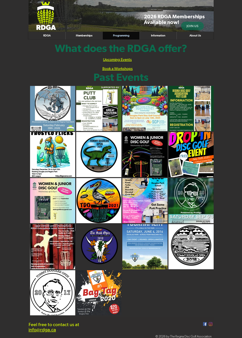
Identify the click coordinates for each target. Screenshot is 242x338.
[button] (195, 35)
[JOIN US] (192, 26)
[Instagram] (211, 324)
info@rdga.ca (42, 329)
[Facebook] (205, 324)
